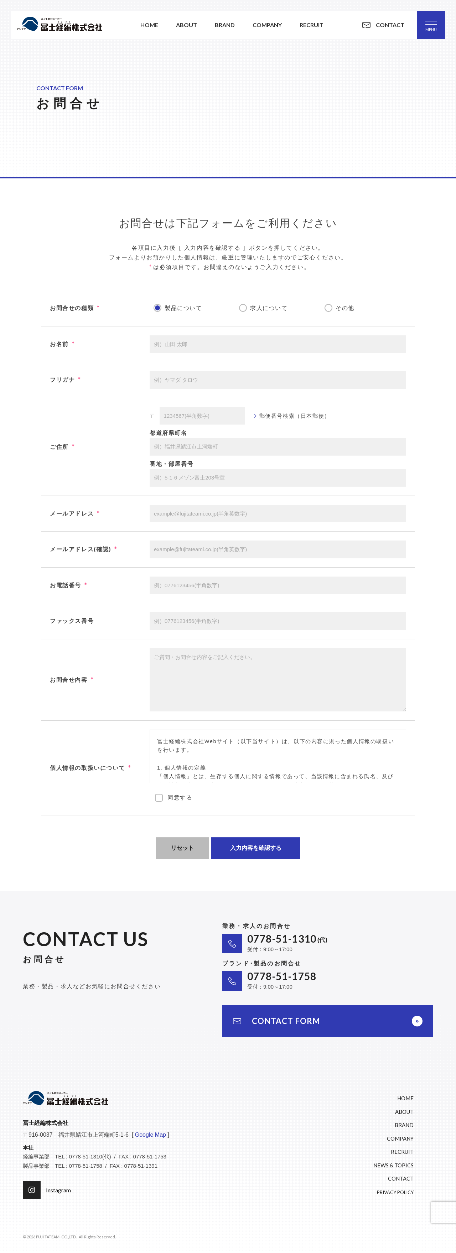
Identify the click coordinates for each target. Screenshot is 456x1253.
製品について (183, 308)
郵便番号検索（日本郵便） (294, 416)
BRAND (404, 1125)
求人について (269, 308)
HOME (405, 1098)
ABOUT (404, 1112)
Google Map (150, 1135)
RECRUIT (402, 1151)
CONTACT (401, 1178)
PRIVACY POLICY (395, 1192)
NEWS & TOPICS (393, 1165)
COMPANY (400, 1138)
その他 (345, 308)
